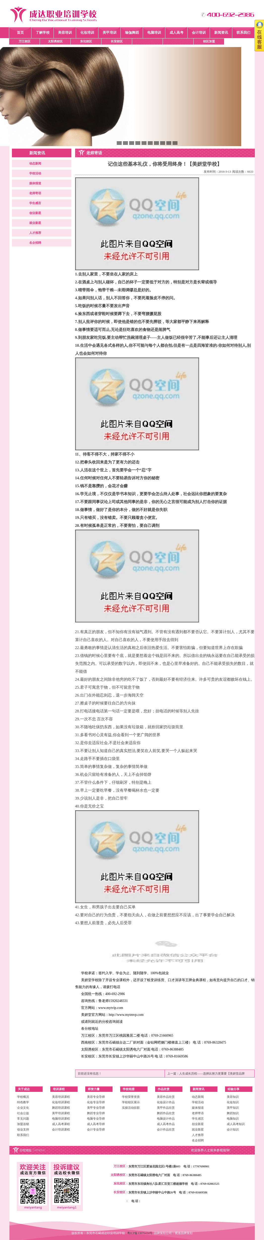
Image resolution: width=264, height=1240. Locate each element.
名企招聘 (35, 242)
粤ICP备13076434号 (140, 1233)
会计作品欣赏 (166, 1129)
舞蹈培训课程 (61, 1107)
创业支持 (23, 1129)
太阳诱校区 (55, 41)
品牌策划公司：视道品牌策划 (173, 1233)
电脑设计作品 (166, 1118)
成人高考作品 (166, 1124)
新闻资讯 (221, 32)
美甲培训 (110, 32)
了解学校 (43, 32)
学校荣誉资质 (131, 1097)
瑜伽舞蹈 (132, 32)
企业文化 (23, 1107)
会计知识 (233, 1129)
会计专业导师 (96, 1129)
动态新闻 (35, 163)
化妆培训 (87, 32)
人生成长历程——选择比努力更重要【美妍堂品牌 (212, 1073)
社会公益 (23, 1113)
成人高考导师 (96, 1124)
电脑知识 (233, 1118)
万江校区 (24, 41)
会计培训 (199, 32)
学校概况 (23, 1097)
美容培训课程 (61, 1097)
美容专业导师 (96, 1097)
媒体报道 (35, 183)
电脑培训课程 (61, 1118)
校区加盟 (209, 41)
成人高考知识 (236, 1124)
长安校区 (117, 41)
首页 (20, 32)
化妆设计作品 (166, 1102)
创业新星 (35, 213)
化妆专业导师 (96, 1102)
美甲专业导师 (96, 1107)
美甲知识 (233, 1107)
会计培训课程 (61, 1129)
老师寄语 (35, 193)
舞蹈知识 (233, 1113)
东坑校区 (86, 41)
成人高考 (176, 32)
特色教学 (23, 1102)
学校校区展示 (131, 1102)
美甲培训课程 (61, 1113)
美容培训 (65, 32)
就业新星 (35, 223)
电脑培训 (154, 32)
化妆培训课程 (61, 1102)
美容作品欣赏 (166, 1097)
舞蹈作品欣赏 (166, 1113)
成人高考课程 (61, 1124)
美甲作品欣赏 (166, 1107)
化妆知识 (233, 1102)
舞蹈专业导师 (96, 1113)
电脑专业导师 (96, 1118)
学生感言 (35, 203)
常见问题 (23, 1118)
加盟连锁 (23, 1124)
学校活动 (35, 173)
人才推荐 (35, 233)
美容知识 (233, 1097)
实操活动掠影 (131, 1107)
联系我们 (243, 32)
